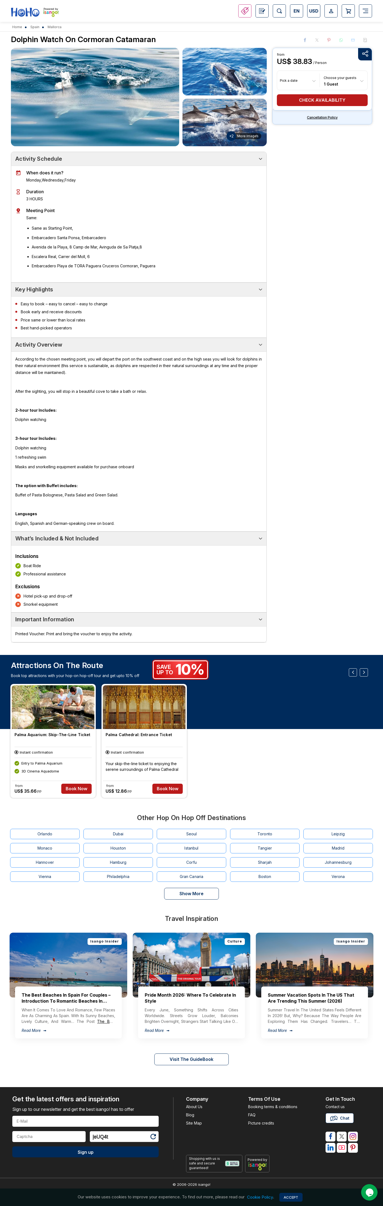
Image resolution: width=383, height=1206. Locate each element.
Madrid (338, 848)
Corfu (191, 862)
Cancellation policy (322, 117)
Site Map (194, 1123)
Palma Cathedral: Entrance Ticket (139, 734)
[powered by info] (257, 1166)
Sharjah (265, 862)
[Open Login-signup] (331, 10)
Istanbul (191, 848)
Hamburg (118, 862)
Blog (190, 1115)
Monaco (45, 848)
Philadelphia (118, 876)
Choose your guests (340, 78)
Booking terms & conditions (272, 1106)
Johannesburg (338, 862)
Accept (291, 1197)
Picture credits (261, 1123)
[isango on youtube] (342, 1148)
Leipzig (338, 834)
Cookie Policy (260, 1197)
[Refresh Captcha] (152, 1137)
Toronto (264, 834)
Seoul (191, 834)
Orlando (44, 834)
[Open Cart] (348, 10)
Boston (265, 876)
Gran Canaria (192, 876)
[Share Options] (365, 54)
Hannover (45, 862)
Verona (338, 876)
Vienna (45, 876)
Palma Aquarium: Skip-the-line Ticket (52, 734)
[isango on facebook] (330, 1136)
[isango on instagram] (353, 1136)
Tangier (265, 848)
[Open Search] (279, 10)
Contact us (335, 1106)
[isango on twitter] (342, 1136)
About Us (194, 1106)
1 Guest (331, 84)
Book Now (76, 788)
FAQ (252, 1115)
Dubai (118, 834)
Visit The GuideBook (191, 1059)
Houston (118, 848)
